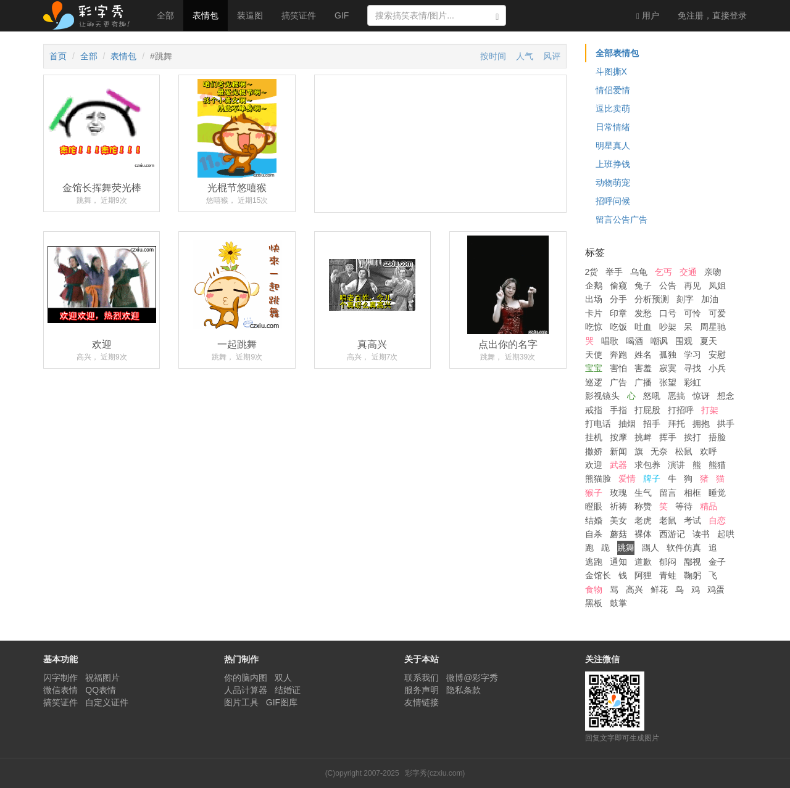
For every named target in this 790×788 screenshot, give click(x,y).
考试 (692, 520)
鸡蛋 (716, 589)
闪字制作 (60, 678)
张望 (667, 382)
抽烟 (627, 424)
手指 (618, 410)
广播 (643, 382)
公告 (667, 285)
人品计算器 (245, 690)
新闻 (618, 451)
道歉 (643, 562)
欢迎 (593, 465)
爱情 (627, 478)
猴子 (593, 493)
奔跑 (618, 354)
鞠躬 (692, 575)
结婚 (593, 520)
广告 (618, 382)
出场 (593, 299)
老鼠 (667, 520)
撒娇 (593, 451)
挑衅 (643, 437)
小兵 (717, 368)
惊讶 (701, 396)
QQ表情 (100, 690)
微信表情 (60, 690)
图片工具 (241, 702)
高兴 (634, 589)
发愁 (643, 313)
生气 (643, 493)
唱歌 (609, 341)
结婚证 (288, 690)
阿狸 (643, 575)
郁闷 (667, 562)
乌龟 (638, 272)
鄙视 (692, 562)
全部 (165, 15)
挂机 (593, 437)
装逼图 (250, 15)
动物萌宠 (613, 182)
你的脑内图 (245, 678)
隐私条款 (463, 690)
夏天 (708, 341)
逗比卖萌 (613, 108)
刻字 (685, 299)
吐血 (643, 327)
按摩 (618, 437)
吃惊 (593, 327)
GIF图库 (281, 702)
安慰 (717, 354)
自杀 (593, 534)
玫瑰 (618, 493)
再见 (692, 285)
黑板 (593, 603)
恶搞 (676, 396)
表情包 (205, 15)
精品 (708, 506)
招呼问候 (613, 201)
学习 (692, 354)
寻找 (692, 368)
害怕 (618, 368)
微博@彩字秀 (472, 678)
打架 (709, 410)
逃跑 (593, 562)
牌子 (651, 478)
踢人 (650, 547)
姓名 (643, 354)
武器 (618, 465)
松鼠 (683, 451)
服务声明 (421, 690)
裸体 (643, 534)
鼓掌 (618, 603)
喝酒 (634, 341)
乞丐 (663, 272)
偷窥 (618, 285)
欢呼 (708, 451)
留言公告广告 (621, 219)
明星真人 (613, 145)
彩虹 (692, 382)
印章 (618, 313)
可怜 (692, 313)
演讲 (676, 465)
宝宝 (593, 368)
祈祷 (618, 506)
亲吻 (712, 272)
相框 (692, 493)
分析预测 (651, 299)
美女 (618, 520)
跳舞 (625, 547)
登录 (712, 15)
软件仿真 (684, 547)
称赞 (643, 506)
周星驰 (713, 327)
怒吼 (651, 396)
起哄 (725, 534)
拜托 (676, 424)
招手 (651, 424)
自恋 (717, 520)
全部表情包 (617, 53)
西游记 (672, 534)
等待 (683, 506)
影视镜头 (602, 396)
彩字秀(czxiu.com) (435, 773)
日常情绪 (613, 127)
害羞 (643, 368)
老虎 (643, 520)
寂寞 (667, 368)
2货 (592, 272)
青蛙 (667, 575)
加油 (709, 299)
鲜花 (659, 589)
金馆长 (598, 575)
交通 (688, 272)
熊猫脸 (598, 478)
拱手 (725, 424)
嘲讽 (659, 341)
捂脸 (717, 437)
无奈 (659, 451)
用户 (647, 15)
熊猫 (717, 465)
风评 (551, 56)
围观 (683, 341)
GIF (342, 15)
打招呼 (681, 410)
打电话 (598, 424)
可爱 (717, 313)
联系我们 (421, 678)
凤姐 (717, 285)
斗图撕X (611, 71)
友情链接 (421, 702)
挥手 (667, 437)
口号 (667, 313)
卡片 (593, 313)
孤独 (667, 354)
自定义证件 (106, 702)
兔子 (643, 285)
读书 (701, 534)
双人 (283, 678)
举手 (614, 272)
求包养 (647, 465)
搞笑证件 (298, 15)
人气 (524, 56)
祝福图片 (102, 678)
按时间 (493, 56)
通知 (618, 562)
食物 (593, 589)
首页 (58, 56)
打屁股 (647, 410)
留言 (667, 493)
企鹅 (593, 285)
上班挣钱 (613, 164)
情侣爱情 (613, 90)
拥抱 (701, 424)
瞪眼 (593, 506)
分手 (618, 299)
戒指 (593, 410)
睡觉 (717, 493)
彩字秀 (91, 15)
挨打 (692, 437)
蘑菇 (618, 534)
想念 (725, 396)
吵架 (667, 327)
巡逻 (593, 382)
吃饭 (618, 327)
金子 (717, 562)
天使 (593, 354)
